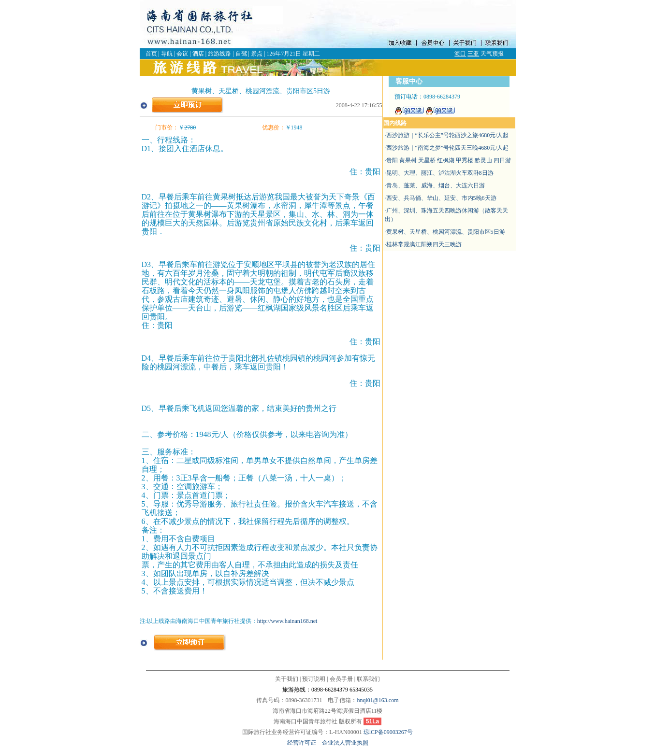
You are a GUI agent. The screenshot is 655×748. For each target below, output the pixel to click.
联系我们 (368, 679)
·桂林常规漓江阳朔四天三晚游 (423, 244)
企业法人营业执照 (345, 742)
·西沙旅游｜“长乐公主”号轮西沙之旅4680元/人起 (447, 135)
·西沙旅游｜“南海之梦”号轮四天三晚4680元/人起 (447, 147)
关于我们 (286, 679)
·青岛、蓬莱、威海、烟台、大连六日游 (435, 185)
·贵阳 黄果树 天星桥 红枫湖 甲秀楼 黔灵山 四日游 (448, 160)
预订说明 (313, 679)
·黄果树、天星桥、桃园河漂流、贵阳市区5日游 (445, 231)
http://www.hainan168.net (287, 621)
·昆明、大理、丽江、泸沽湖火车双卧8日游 (439, 172)
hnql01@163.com (377, 700)
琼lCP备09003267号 (388, 732)
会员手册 (341, 679)
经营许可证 (304, 742)
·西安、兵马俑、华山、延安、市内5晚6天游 (440, 198)
